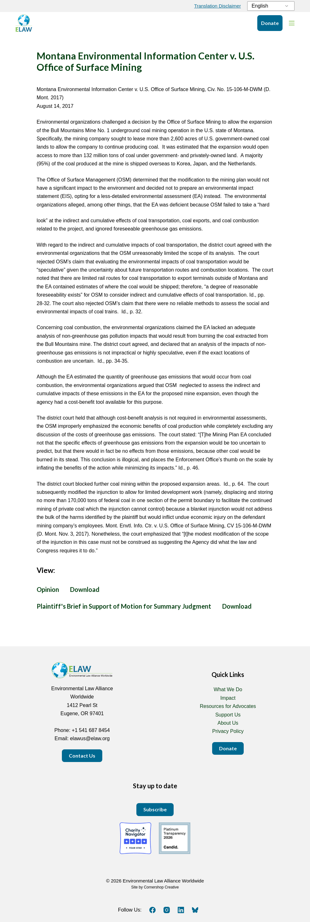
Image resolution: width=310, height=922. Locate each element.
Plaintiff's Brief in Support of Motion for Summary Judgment (124, 606)
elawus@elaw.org (90, 738)
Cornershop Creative (161, 887)
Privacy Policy (228, 731)
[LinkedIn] (181, 910)
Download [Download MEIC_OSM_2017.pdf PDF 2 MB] (84, 589)
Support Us (228, 714)
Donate (270, 23)
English (260, 6)
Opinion (48, 589)
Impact (227, 698)
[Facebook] (152, 910)
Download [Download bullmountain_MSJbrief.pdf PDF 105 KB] (237, 606)
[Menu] (292, 23)
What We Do (228, 689)
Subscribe (155, 809)
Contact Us (82, 756)
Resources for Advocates (228, 706)
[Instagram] (167, 910)
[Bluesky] (195, 910)
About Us (228, 723)
